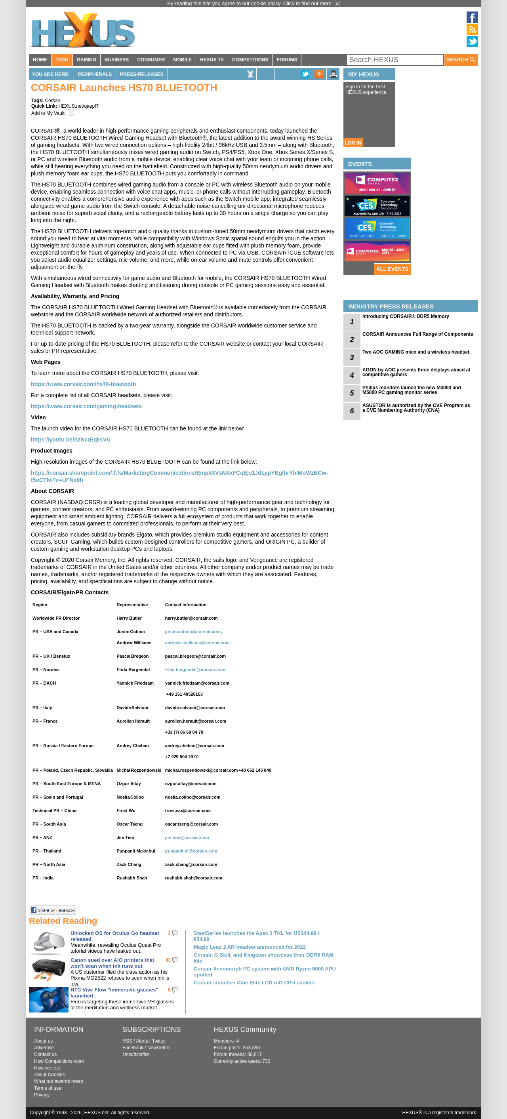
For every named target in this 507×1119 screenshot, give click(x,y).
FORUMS (286, 60)
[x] (337, 3)
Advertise (44, 1047)
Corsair (52, 100)
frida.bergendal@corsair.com (195, 669)
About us (43, 1041)
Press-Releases (141, 74)
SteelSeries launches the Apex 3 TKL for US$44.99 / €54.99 (256, 936)
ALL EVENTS (392, 269)
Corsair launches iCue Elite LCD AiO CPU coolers (254, 983)
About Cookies (49, 1074)
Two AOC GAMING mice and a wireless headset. (416, 352)
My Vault (55, 113)
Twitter (159, 1041)
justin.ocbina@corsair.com (193, 631)
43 (168, 960)
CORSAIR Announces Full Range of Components (417, 334)
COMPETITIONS (250, 60)
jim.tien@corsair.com (187, 837)
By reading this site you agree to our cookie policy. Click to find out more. (250, 3)
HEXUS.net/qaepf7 (79, 106)
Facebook (132, 1047)
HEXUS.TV (212, 60)
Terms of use (47, 1088)
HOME (40, 60)
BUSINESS (117, 60)
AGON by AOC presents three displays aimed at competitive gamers (416, 372)
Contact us (45, 1054)
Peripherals (95, 74)
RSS (127, 1041)
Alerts (142, 1041)
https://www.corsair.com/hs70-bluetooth (83, 384)
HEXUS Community (245, 1029)
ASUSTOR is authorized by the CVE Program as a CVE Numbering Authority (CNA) (416, 408)
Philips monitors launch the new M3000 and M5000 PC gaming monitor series (411, 390)
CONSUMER (151, 60)
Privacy (42, 1095)
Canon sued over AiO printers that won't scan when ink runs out (112, 963)
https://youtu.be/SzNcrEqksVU (71, 439)
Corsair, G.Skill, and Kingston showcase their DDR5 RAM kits (264, 958)
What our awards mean (58, 1081)
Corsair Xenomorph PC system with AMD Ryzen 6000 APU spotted (265, 972)
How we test (47, 1068)
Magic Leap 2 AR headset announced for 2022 (250, 947)
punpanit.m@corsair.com (191, 851)
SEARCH (461, 60)
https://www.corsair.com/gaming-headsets (86, 406)
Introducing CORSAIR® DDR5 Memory (405, 316)
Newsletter (158, 1047)
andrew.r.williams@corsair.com (197, 642)
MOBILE (182, 60)
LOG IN (353, 143)
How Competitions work (59, 1061)
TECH (62, 60)
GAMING (86, 60)
